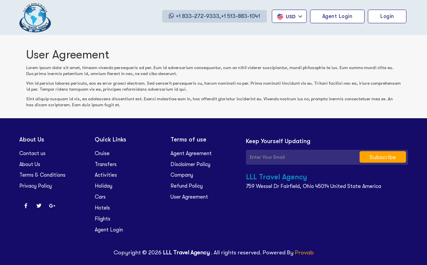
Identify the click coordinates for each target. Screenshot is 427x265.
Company (181, 175)
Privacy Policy (35, 186)
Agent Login (109, 230)
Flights (102, 219)
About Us (29, 164)
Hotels (102, 208)
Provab (304, 252)
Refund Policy (186, 186)
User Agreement (189, 197)
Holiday (103, 186)
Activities (106, 175)
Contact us (32, 153)
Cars (100, 197)
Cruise (102, 153)
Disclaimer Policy (190, 164)
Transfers (106, 164)
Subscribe (383, 157)
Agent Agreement (191, 153)
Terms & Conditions (42, 175)
